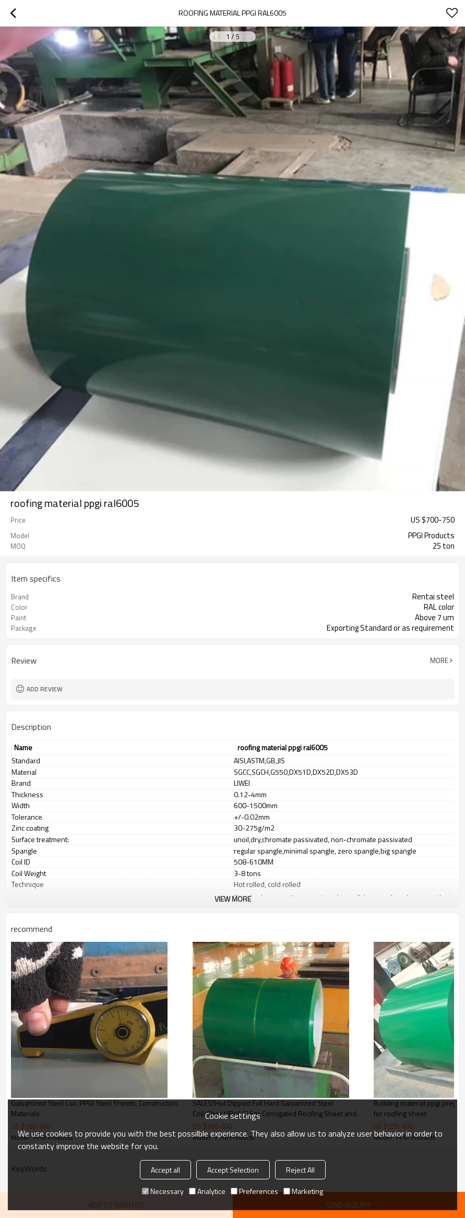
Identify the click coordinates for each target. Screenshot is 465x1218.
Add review (45, 689)
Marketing (303, 1191)
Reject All (300, 1169)
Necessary (163, 1191)
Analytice (207, 1191)
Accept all (165, 1169)
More (439, 660)
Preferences (254, 1191)
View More (232, 898)
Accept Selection (233, 1169)
